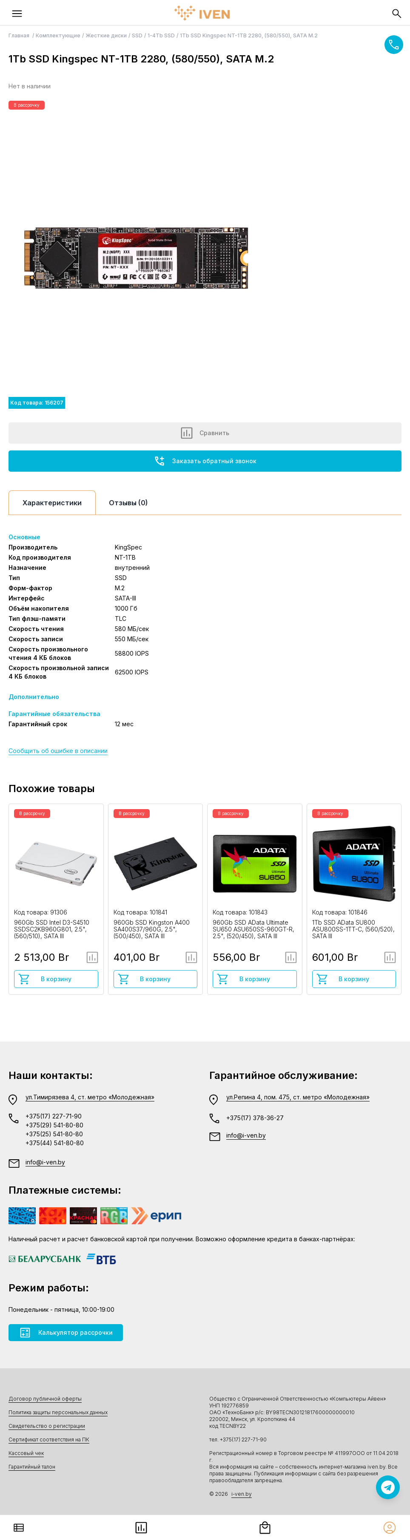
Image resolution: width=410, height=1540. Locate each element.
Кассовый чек (26, 1453)
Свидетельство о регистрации (47, 1426)
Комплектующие (58, 35)
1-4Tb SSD (161, 35)
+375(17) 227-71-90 (54, 1116)
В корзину (44, 979)
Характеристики (52, 502)
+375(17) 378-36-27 (255, 1117)
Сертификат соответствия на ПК (49, 1439)
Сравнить (205, 433)
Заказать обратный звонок (205, 461)
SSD (137, 35)
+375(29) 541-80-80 (54, 1125)
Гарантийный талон (32, 1467)
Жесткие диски (106, 35)
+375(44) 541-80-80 (55, 1143)
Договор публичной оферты (45, 1399)
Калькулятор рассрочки (66, 1332)
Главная (20, 35)
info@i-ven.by (45, 1162)
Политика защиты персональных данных (58, 1412)
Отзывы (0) (128, 502)
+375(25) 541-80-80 (54, 1134)
